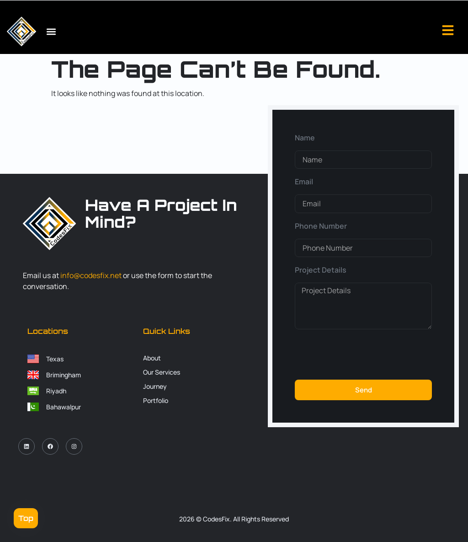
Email (304, 182)
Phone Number (321, 226)
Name (305, 138)
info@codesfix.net (91, 275)
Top (25, 518)
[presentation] (364, 354)
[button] (50, 31)
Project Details (320, 270)
